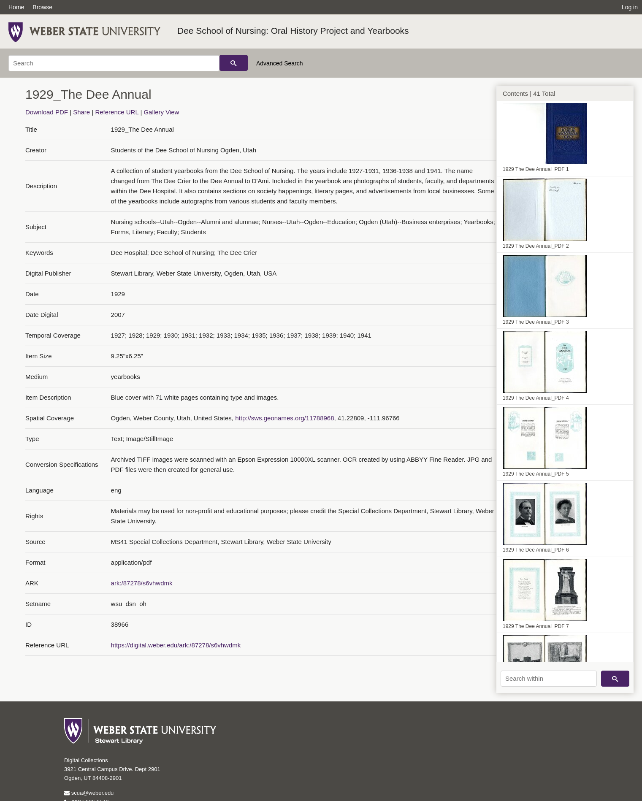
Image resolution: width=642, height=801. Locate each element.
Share (81, 112)
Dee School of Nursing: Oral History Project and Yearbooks (293, 30)
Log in (630, 7)
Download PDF (46, 112)
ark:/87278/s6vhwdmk (142, 583)
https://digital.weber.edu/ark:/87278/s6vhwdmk (176, 645)
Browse (42, 7)
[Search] (113, 63)
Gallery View (161, 112)
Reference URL (116, 112)
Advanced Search (279, 63)
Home (16, 7)
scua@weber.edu (89, 793)
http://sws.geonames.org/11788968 (284, 418)
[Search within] (549, 679)
